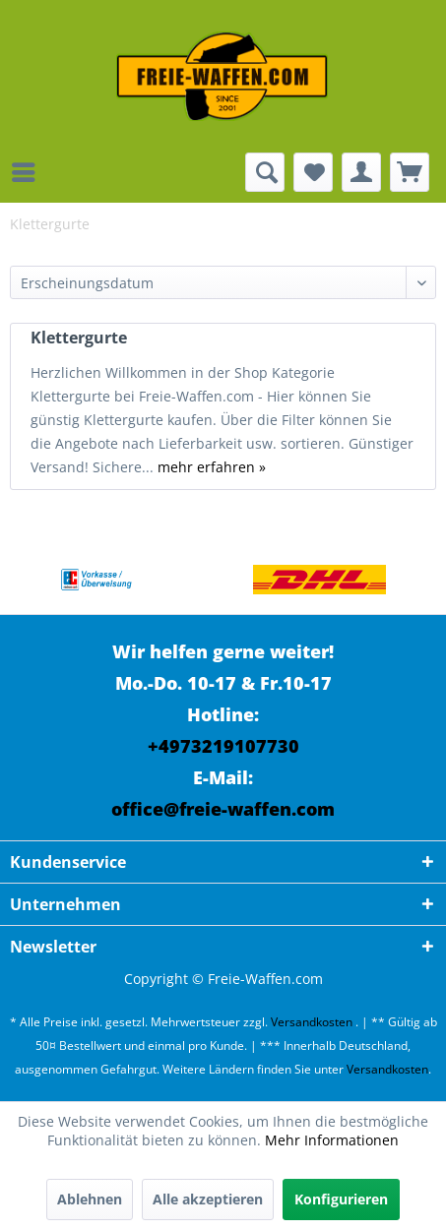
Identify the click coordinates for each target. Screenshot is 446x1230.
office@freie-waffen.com (223, 809)
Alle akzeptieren (208, 1199)
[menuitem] (28, 172)
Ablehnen (89, 1199)
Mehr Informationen (332, 1140)
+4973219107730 (223, 746)
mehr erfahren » (212, 467)
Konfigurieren (341, 1199)
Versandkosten (311, 1022)
